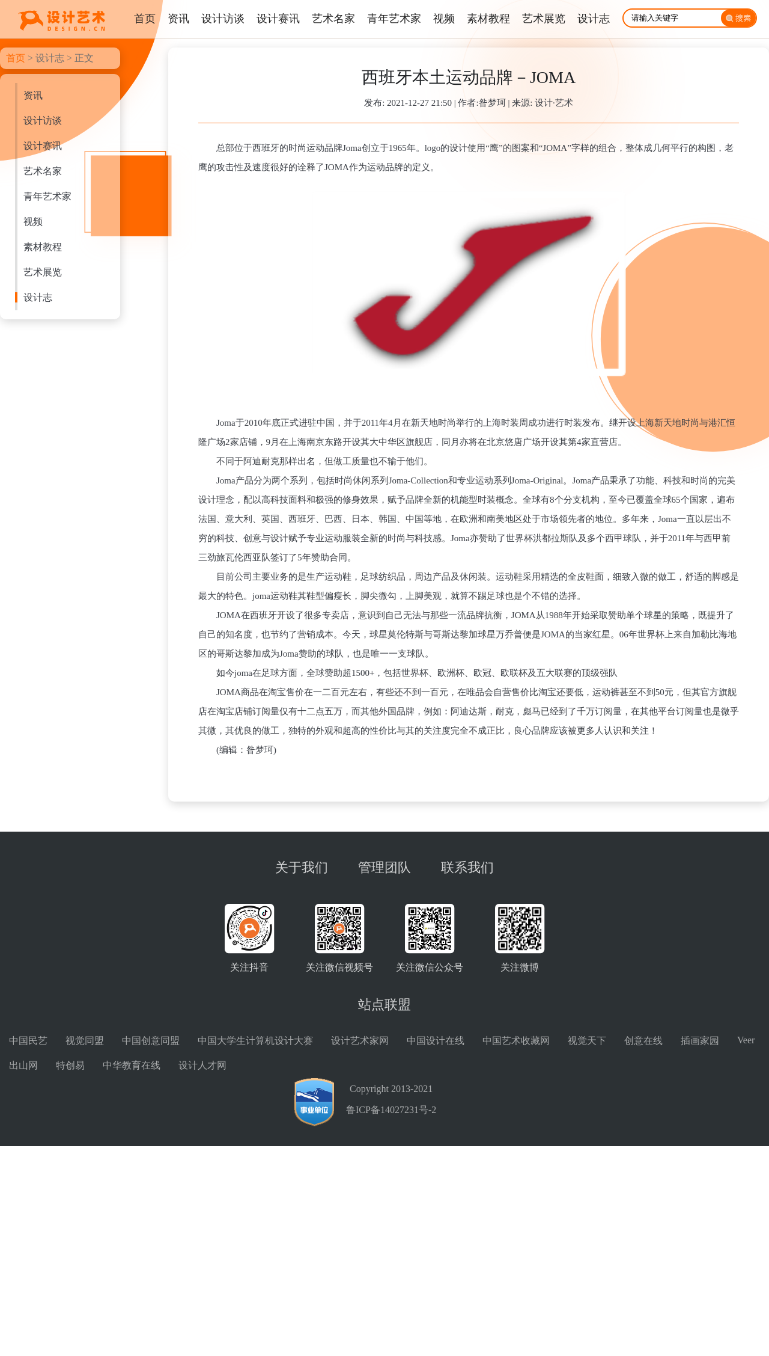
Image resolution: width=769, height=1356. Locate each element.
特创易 (70, 1065)
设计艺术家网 (360, 1040)
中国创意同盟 (151, 1040)
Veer (746, 1040)
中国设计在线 (435, 1040)
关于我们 (301, 867)
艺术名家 (42, 171)
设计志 (49, 58)
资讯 (33, 95)
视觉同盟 (84, 1040)
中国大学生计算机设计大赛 (255, 1040)
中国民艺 (28, 1040)
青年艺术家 (47, 196)
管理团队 (384, 867)
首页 (15, 58)
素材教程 (42, 247)
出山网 (23, 1065)
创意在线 (643, 1040)
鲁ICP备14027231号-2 (391, 1110)
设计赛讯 (42, 146)
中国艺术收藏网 (516, 1040)
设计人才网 (202, 1065)
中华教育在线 (131, 1065)
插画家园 (700, 1040)
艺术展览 (42, 272)
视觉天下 (587, 1040)
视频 (33, 221)
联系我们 (467, 867)
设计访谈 (42, 120)
